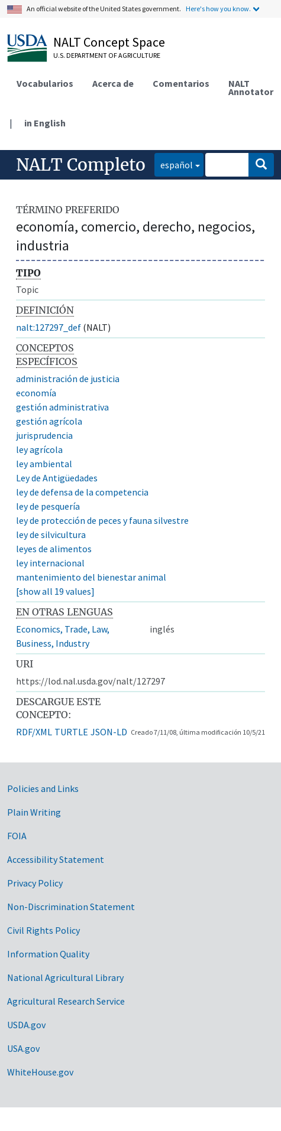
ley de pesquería (48, 506)
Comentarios (181, 83)
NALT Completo (81, 164)
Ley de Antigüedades (57, 478)
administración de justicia (67, 378)
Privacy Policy (35, 883)
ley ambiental (44, 464)
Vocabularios (45, 83)
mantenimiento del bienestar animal (91, 577)
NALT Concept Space (109, 42)
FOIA (17, 836)
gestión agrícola (49, 421)
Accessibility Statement (55, 859)
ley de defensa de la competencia (82, 492)
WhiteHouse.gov (40, 1072)
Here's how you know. (218, 8)
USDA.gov (26, 1025)
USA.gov (23, 1048)
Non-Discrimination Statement (71, 906)
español (173, 164)
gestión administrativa (62, 407)
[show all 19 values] (55, 591)
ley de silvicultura (51, 534)
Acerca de (113, 83)
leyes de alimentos (54, 549)
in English (45, 123)
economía (36, 393)
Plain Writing (34, 812)
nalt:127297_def (48, 327)
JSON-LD (109, 732)
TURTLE (71, 732)
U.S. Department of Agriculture (106, 55)
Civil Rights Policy (43, 930)
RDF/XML (34, 732)
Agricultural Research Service (66, 1001)
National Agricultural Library (65, 977)
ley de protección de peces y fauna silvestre (102, 520)
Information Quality (48, 954)
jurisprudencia (44, 435)
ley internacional (50, 563)
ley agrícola (39, 449)
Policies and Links (43, 788)
